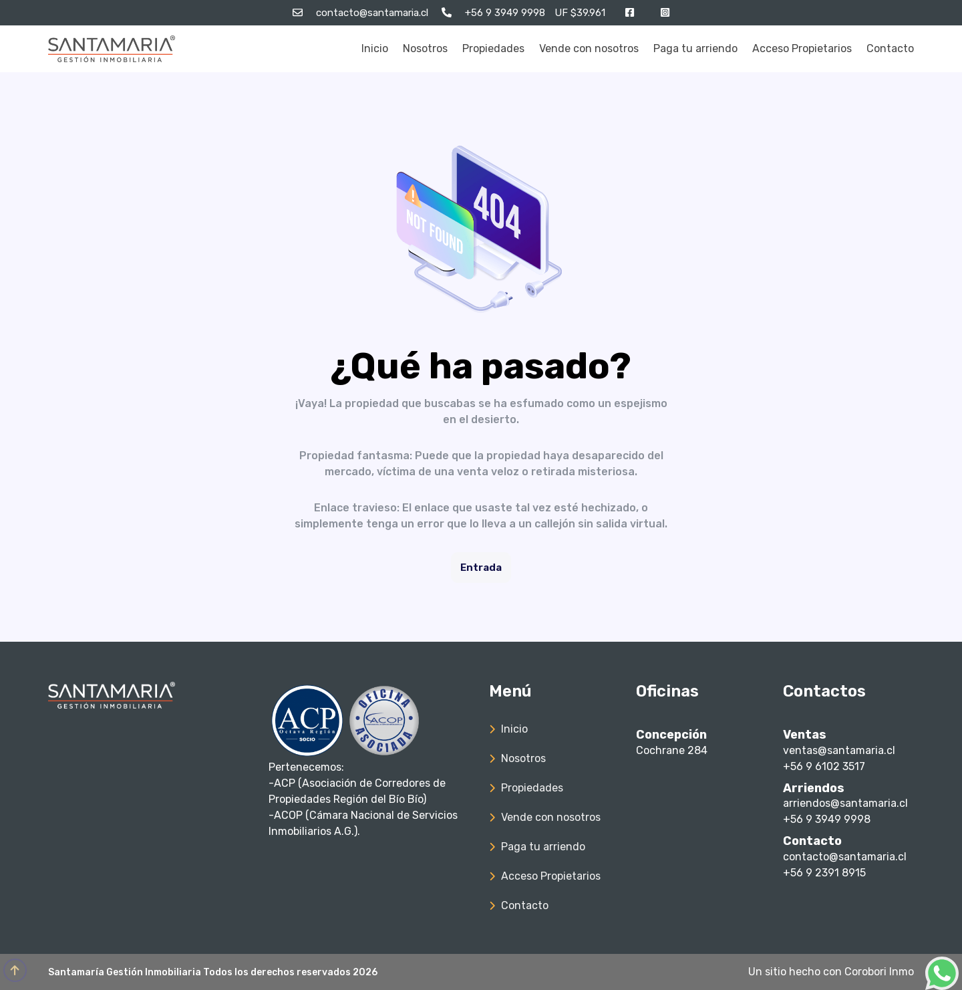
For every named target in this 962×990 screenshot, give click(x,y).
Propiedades (493, 48)
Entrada (481, 568)
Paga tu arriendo (695, 48)
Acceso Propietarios (802, 48)
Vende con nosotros (589, 48)
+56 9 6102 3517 (824, 766)
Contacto (890, 48)
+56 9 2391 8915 (824, 872)
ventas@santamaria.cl (839, 750)
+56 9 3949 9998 (826, 819)
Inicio (374, 48)
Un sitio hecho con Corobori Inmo (831, 971)
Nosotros (425, 48)
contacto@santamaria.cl (845, 856)
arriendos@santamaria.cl (845, 803)
